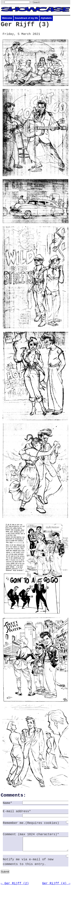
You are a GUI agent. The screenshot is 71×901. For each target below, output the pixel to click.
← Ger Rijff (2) (15, 886)
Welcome (7, 18)
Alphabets (46, 18)
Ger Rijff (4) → (56, 886)
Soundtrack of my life (26, 18)
